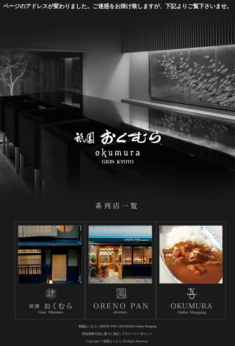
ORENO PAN (108, 326)
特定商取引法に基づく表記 (101, 333)
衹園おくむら (88, 326)
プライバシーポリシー (137, 333)
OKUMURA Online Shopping (138, 326)
